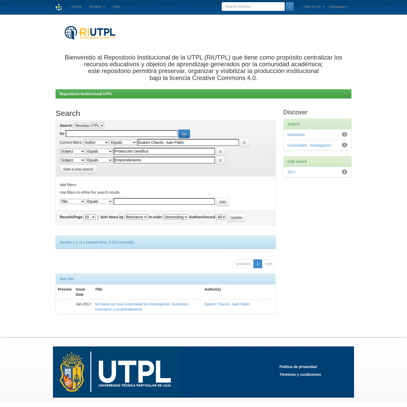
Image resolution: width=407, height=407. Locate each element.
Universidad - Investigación (309, 145)
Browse (97, 6)
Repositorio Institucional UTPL (86, 94)
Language (338, 6)
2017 (292, 172)
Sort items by (112, 217)
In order (155, 217)
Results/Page (71, 217)
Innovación (296, 135)
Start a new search (78, 169)
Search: (66, 125)
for (62, 134)
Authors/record (202, 217)
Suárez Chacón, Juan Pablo (226, 304)
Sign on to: (313, 6)
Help (116, 6)
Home (76, 6)
